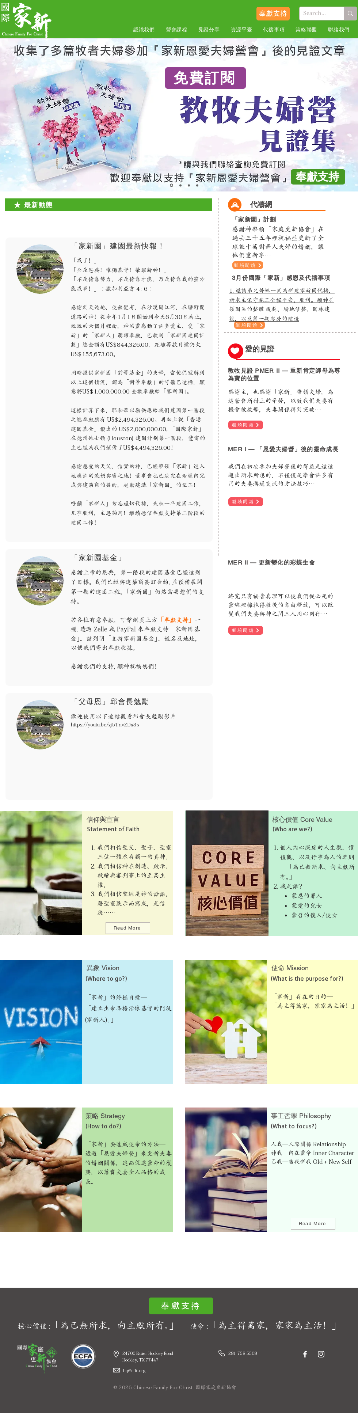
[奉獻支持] (273, 13)
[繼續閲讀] (247, 265)
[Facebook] (305, 1354)
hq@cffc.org (134, 1370)
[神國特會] (197, 185)
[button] (144, 30)
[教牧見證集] (171, 185)
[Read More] (128, 928)
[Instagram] (321, 1354)
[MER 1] (180, 185)
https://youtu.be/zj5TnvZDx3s (105, 724)
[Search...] (315, 13)
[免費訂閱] (205, 78)
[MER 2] (189, 185)
